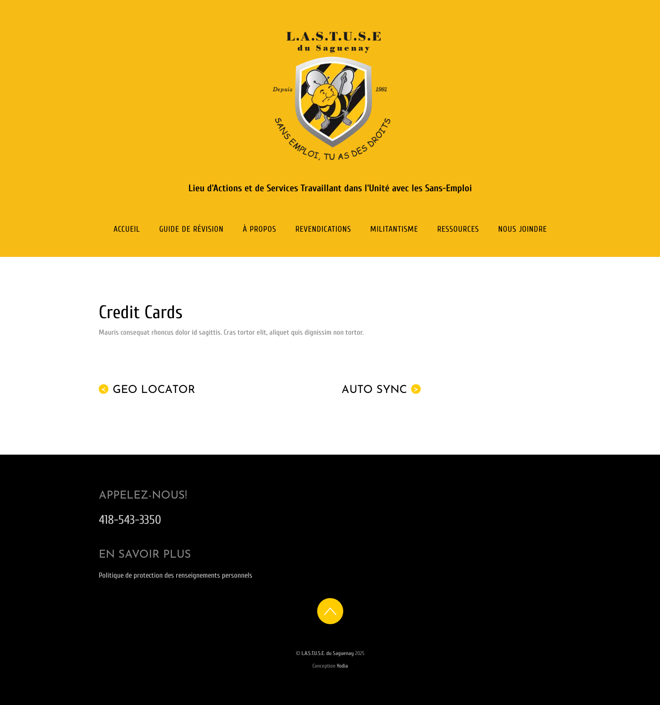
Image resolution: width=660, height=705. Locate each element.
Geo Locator (147, 390)
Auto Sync (381, 390)
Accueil (127, 229)
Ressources (458, 229)
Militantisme (394, 229)
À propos (259, 229)
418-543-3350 (130, 519)
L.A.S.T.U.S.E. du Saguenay (328, 653)
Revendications (323, 229)
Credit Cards (141, 312)
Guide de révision (191, 229)
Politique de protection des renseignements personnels (175, 575)
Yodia (342, 666)
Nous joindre (522, 229)
